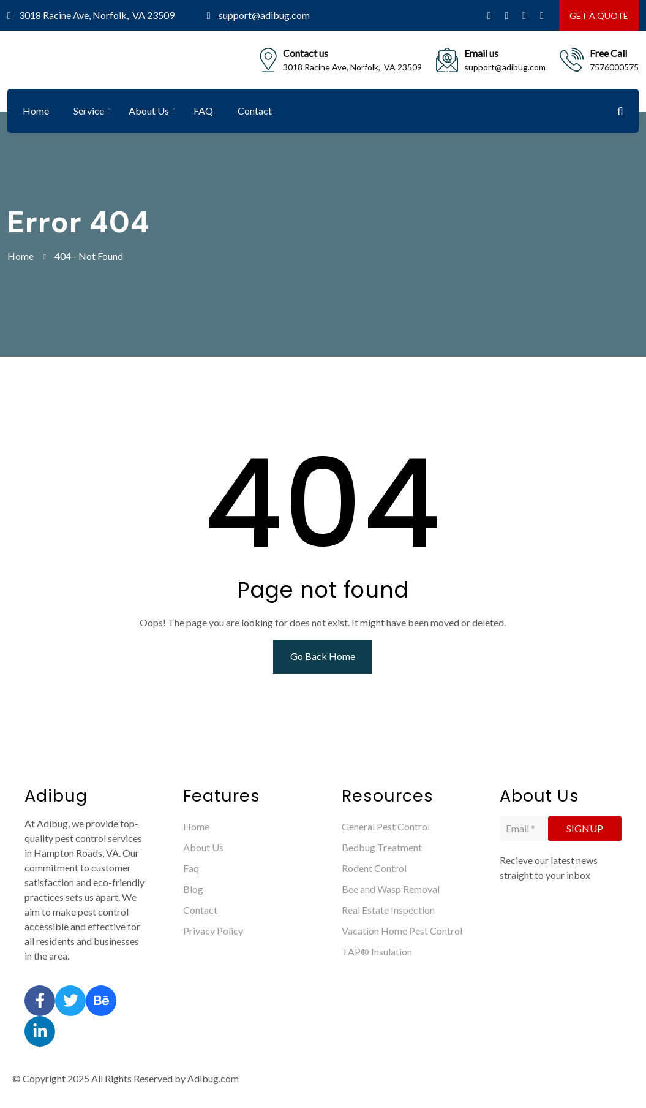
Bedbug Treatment (382, 847)
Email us (481, 53)
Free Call (608, 53)
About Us (149, 110)
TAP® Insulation (377, 951)
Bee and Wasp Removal (391, 889)
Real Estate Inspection (388, 910)
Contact (255, 110)
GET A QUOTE (598, 15)
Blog (193, 889)
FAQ (203, 110)
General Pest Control (386, 826)
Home (36, 110)
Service (88, 110)
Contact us (305, 53)
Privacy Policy (213, 930)
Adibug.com (213, 1078)
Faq (191, 868)
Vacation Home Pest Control (402, 930)
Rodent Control (374, 868)
